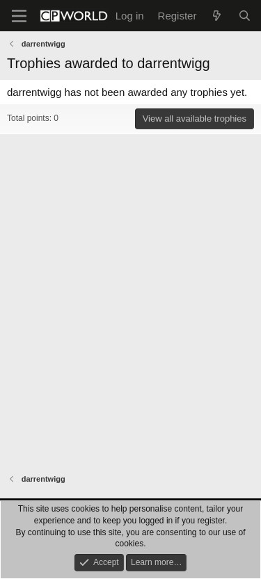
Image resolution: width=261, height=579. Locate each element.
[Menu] (19, 16)
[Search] (244, 15)
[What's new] (216, 15)
